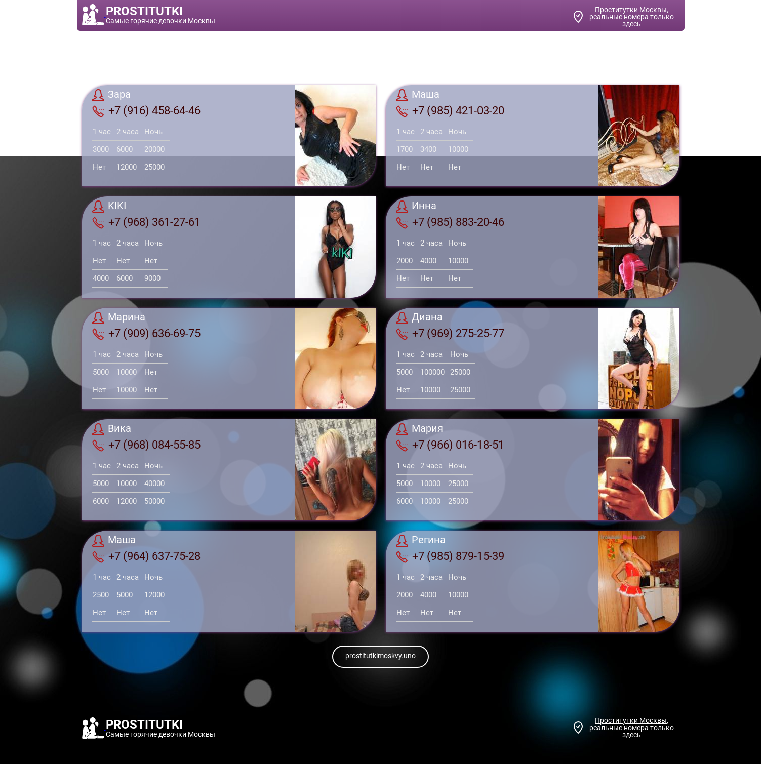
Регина (421, 541)
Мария (419, 429)
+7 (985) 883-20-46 (450, 222)
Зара (111, 95)
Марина (118, 318)
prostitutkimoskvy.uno (380, 656)
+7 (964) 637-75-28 (146, 556)
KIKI (109, 206)
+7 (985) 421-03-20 (450, 110)
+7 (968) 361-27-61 (146, 222)
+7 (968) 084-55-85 (146, 445)
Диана (419, 318)
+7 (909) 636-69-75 (146, 333)
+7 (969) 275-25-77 (450, 333)
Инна (416, 206)
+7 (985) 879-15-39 (450, 556)
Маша (417, 95)
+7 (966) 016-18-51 (450, 445)
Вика (111, 429)
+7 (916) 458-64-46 (146, 110)
